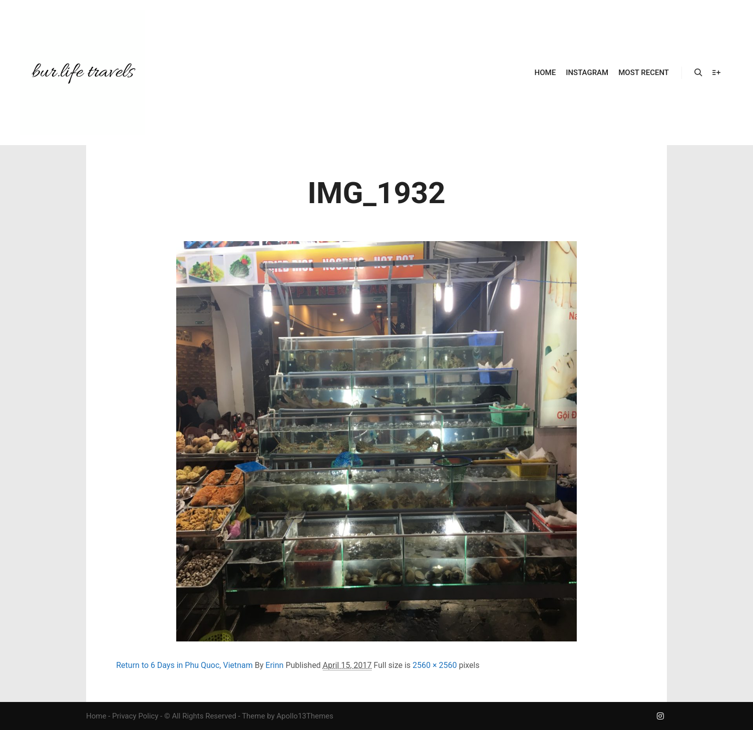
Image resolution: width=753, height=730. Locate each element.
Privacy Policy (135, 715)
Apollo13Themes (304, 715)
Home (96, 715)
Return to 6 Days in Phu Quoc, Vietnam (184, 665)
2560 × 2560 (435, 665)
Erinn (274, 665)
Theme (253, 715)
